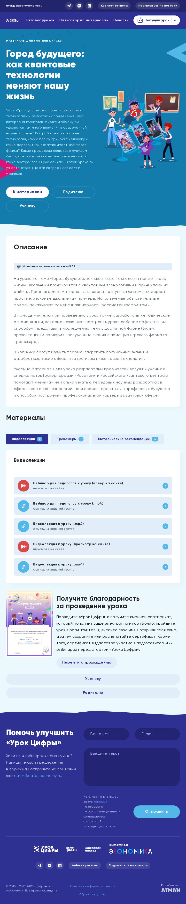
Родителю (73, 192)
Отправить (156, 812)
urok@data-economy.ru (24, 5)
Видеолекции (27, 439)
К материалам (27, 192)
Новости (121, 20)
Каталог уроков (40, 20)
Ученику (27, 206)
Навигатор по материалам (83, 20)
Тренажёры (70, 439)
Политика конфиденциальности (93, 886)
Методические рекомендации (128, 439)
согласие (101, 802)
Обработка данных (93, 894)
